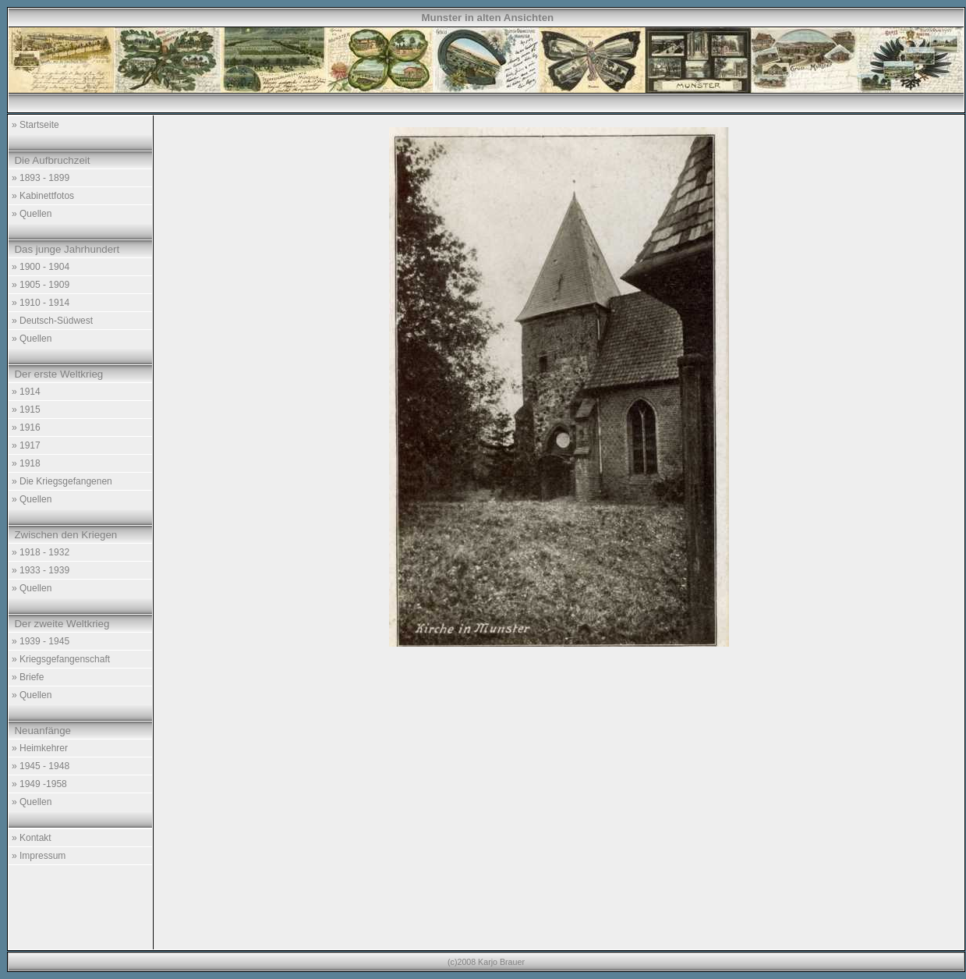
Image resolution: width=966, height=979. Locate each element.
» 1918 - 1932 (40, 552)
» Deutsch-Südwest (52, 320)
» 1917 (26, 445)
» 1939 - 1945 (40, 641)
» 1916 (26, 427)
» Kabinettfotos (43, 195)
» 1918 (26, 463)
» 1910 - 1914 (40, 302)
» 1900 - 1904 (40, 266)
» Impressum (38, 855)
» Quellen (31, 213)
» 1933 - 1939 (40, 570)
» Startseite (35, 124)
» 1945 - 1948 (40, 766)
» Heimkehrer (40, 748)
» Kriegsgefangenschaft (61, 659)
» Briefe (28, 677)
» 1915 (26, 409)
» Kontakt (31, 837)
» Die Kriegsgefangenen (62, 481)
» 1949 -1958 (39, 784)
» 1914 (26, 391)
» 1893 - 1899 (40, 177)
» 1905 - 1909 (40, 284)
